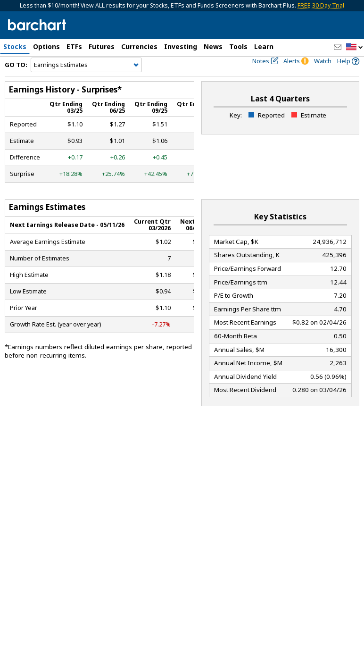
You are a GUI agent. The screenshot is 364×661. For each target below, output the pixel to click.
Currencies (139, 46)
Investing (180, 46)
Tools (238, 46)
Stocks (14, 46)
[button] (354, 47)
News (213, 46)
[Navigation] (86, 81)
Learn (263, 46)
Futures (102, 46)
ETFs (74, 46)
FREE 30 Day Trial (321, 5)
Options (46, 46)
